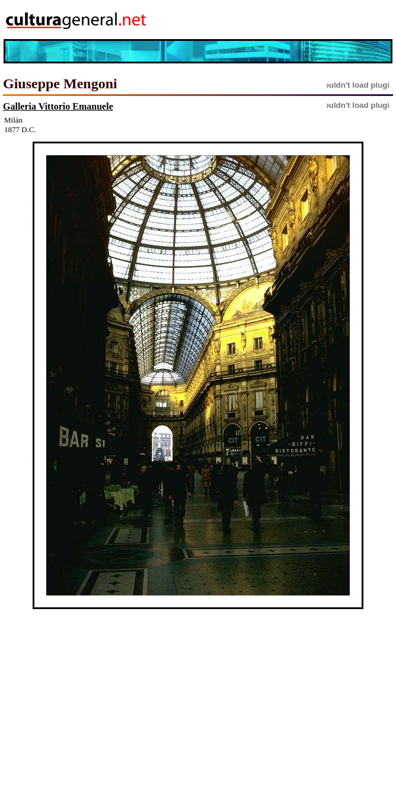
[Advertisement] (324, 19)
